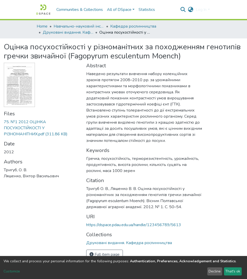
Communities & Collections (79, 9)
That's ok (232, 271)
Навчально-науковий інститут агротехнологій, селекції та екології (79, 26)
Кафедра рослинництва (133, 26)
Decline (215, 271)
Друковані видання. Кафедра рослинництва (68, 32)
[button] (190, 10)
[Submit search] (182, 9)
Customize (12, 271)
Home (42, 26)
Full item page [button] (104, 254)
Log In (201, 9)
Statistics (147, 9)
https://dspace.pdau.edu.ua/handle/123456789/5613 (133, 225)
